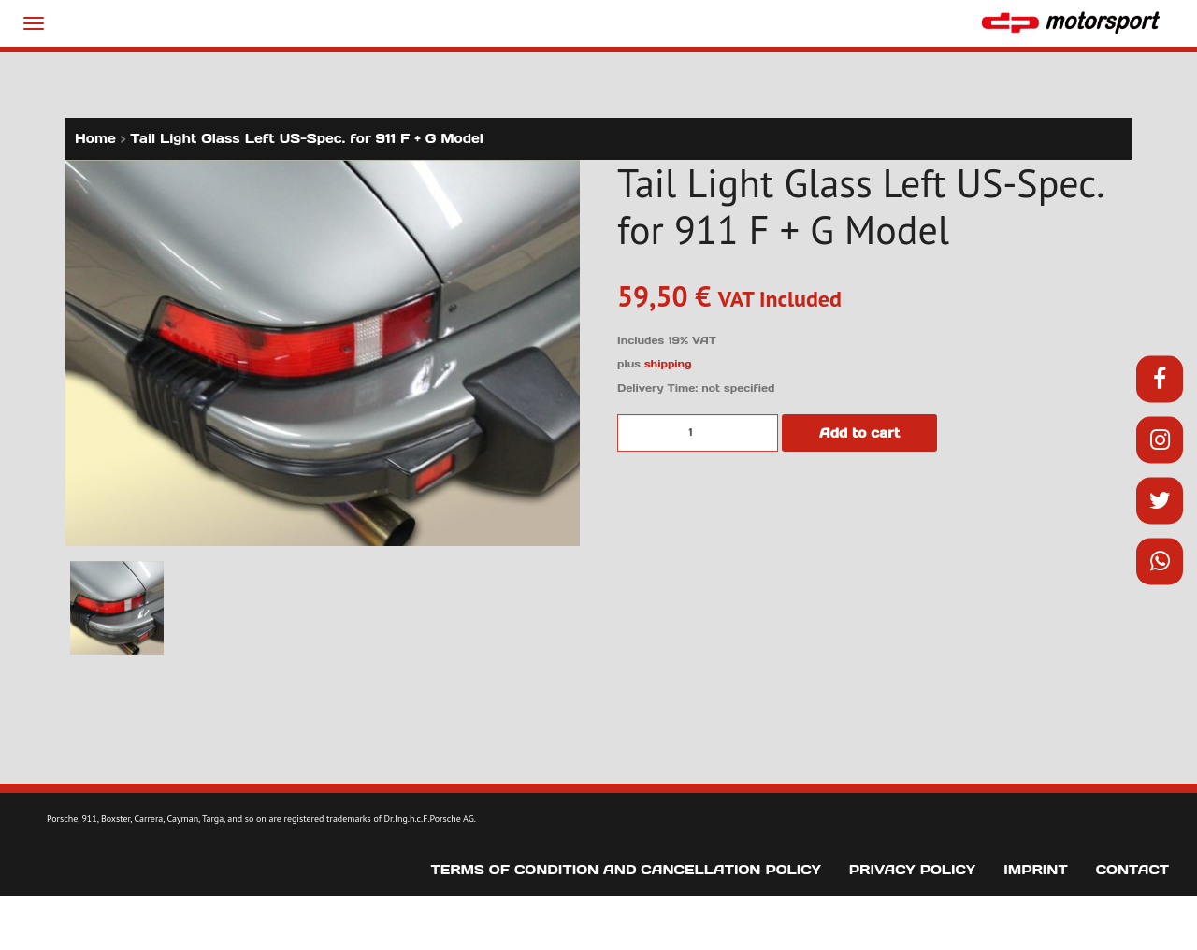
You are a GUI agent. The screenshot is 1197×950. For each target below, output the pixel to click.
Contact (1132, 869)
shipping (668, 363)
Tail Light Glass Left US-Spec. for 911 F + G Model (306, 138)
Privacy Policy (912, 869)
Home (95, 138)
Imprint (1035, 869)
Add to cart (859, 433)
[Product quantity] (697, 433)
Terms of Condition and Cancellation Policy (626, 869)
